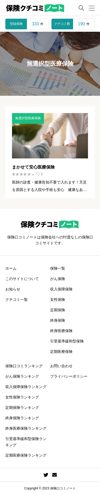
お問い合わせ (61, 366)
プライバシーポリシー (68, 376)
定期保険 (57, 310)
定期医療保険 (61, 351)
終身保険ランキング (22, 418)
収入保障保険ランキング (25, 387)
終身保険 (57, 320)
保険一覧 (57, 268)
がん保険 (57, 279)
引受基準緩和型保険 (67, 341)
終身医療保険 (61, 331)
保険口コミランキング (24, 366)
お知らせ (12, 289)
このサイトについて (22, 279)
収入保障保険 (61, 289)
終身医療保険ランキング (25, 428)
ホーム (11, 268)
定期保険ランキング (22, 407)
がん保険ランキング (22, 376)
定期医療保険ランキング (25, 455)
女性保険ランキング (22, 397)
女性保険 (57, 299)
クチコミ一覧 (16, 299)
